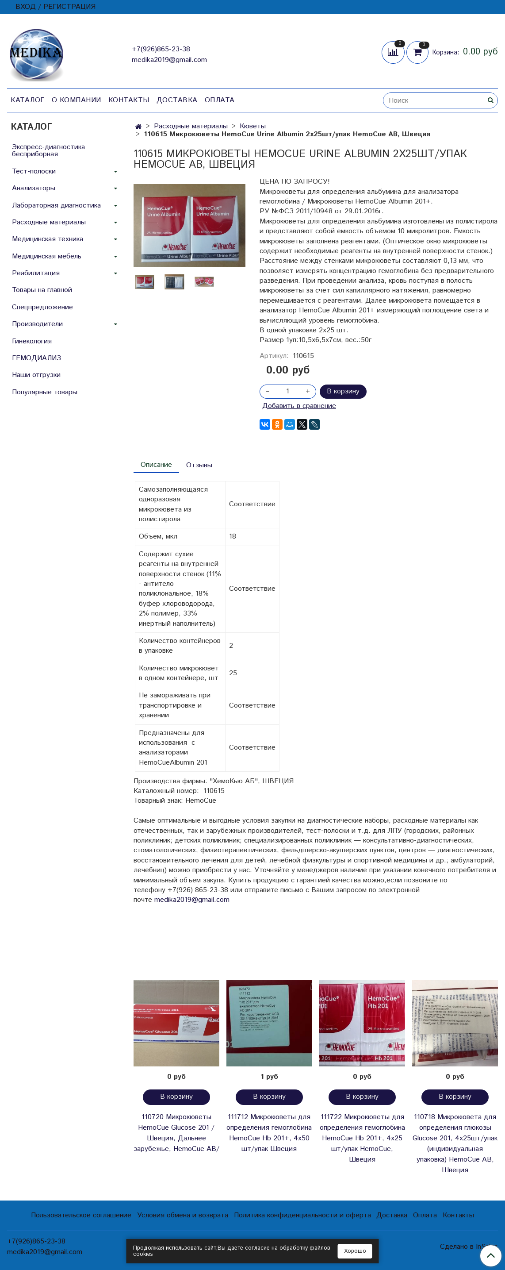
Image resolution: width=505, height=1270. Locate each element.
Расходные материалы (191, 126)
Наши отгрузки (36, 375)
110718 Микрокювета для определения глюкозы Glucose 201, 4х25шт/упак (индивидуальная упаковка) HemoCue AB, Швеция (455, 1143)
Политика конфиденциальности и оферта (302, 1215)
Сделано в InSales (469, 1247)
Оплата (220, 100)
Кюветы (253, 126)
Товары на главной (42, 290)
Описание (156, 465)
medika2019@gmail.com (169, 60)
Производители (37, 324)
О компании (76, 100)
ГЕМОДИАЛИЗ (36, 358)
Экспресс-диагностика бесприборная (48, 150)
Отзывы (199, 465)
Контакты (128, 100)
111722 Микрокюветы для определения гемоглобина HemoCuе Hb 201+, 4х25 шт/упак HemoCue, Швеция (362, 1138)
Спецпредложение (42, 307)
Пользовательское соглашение (81, 1215)
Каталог (28, 100)
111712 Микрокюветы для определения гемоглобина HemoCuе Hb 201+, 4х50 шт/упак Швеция (269, 1133)
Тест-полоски (34, 171)
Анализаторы (33, 188)
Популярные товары (44, 392)
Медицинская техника (47, 239)
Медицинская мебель (46, 256)
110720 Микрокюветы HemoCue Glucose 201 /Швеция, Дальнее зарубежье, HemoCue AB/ (176, 1133)
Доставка (177, 100)
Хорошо (355, 1251)
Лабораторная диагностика (56, 205)
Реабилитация (36, 273)
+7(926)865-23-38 (161, 49)
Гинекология (32, 341)
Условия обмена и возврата (182, 1215)
